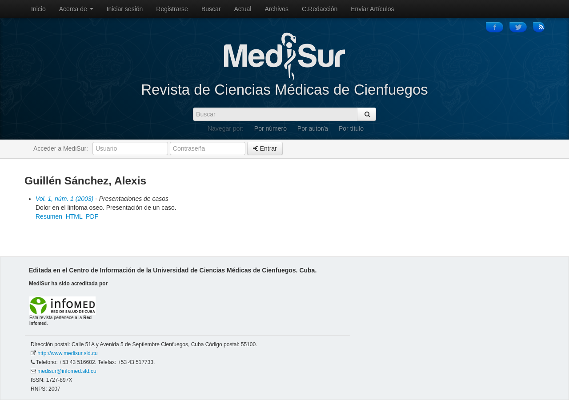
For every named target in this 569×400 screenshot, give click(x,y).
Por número (270, 128)
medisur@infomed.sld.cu (66, 371)
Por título (351, 128)
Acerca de (76, 8)
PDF (92, 216)
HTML (74, 216)
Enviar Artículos (372, 8)
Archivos (276, 8)
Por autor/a (312, 128)
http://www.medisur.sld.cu (67, 353)
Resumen (49, 216)
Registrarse (172, 8)
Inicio (38, 8)
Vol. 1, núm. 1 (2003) (64, 198)
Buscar (211, 8)
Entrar (265, 148)
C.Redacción (319, 8)
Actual (243, 8)
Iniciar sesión (125, 8)
